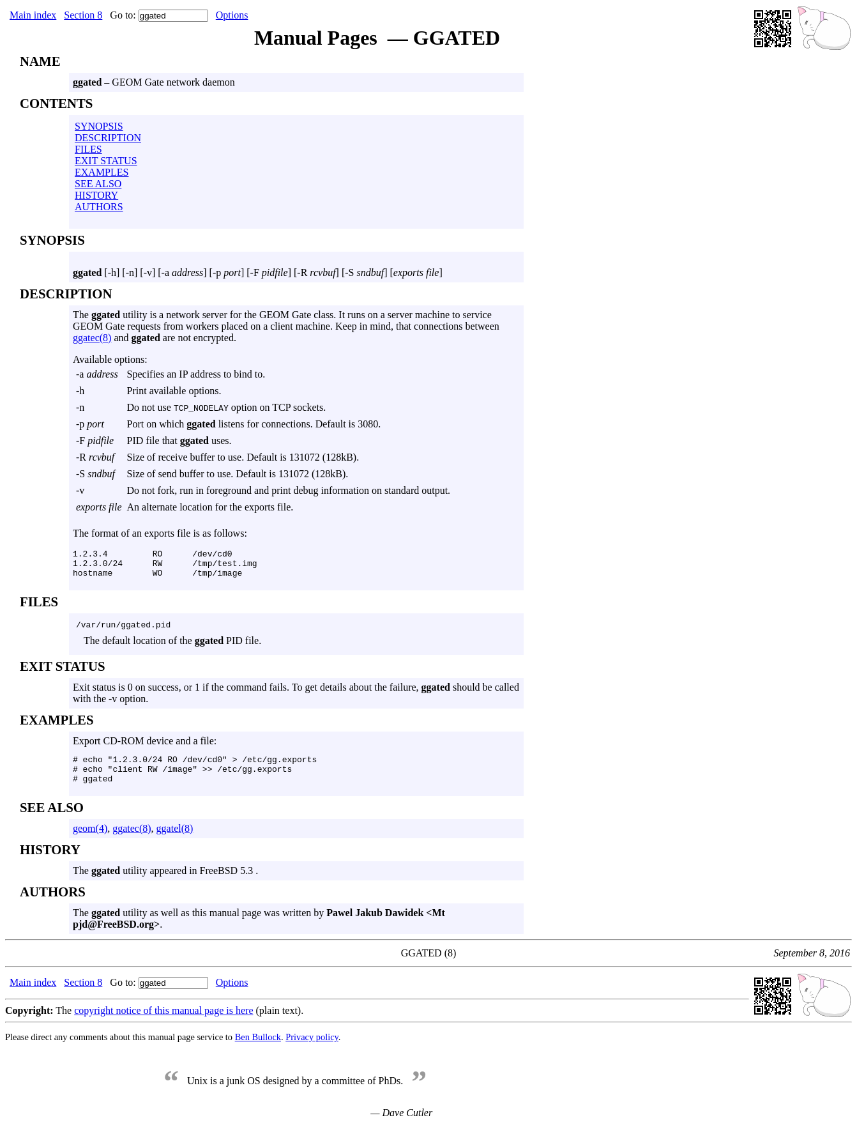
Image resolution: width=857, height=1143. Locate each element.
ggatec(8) (92, 337)
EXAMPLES (101, 172)
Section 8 (83, 15)
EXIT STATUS (106, 160)
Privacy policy (311, 1050)
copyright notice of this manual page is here (163, 1023)
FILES (88, 149)
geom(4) (90, 841)
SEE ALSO (98, 183)
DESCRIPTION (108, 137)
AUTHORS (99, 206)
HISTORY (96, 195)
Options (232, 15)
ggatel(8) (174, 841)
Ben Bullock (258, 1050)
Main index (33, 15)
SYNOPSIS (99, 126)
